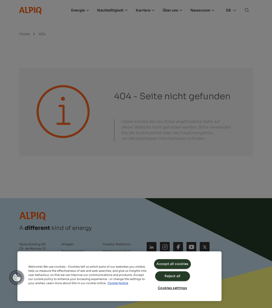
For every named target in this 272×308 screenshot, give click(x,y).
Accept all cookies (172, 264)
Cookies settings (172, 288)
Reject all (172, 276)
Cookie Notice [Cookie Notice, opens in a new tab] (117, 283)
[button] (17, 278)
